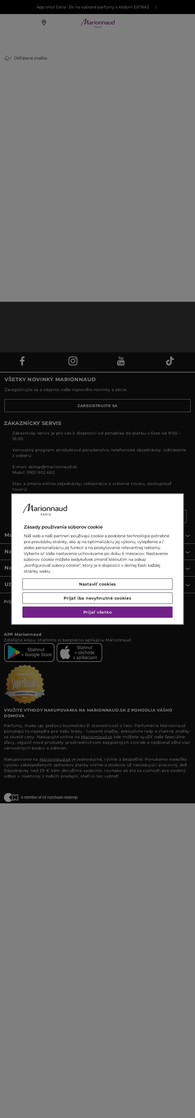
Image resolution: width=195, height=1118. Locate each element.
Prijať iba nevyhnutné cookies (97, 598)
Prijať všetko (97, 612)
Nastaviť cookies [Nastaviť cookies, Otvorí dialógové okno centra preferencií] (97, 584)
